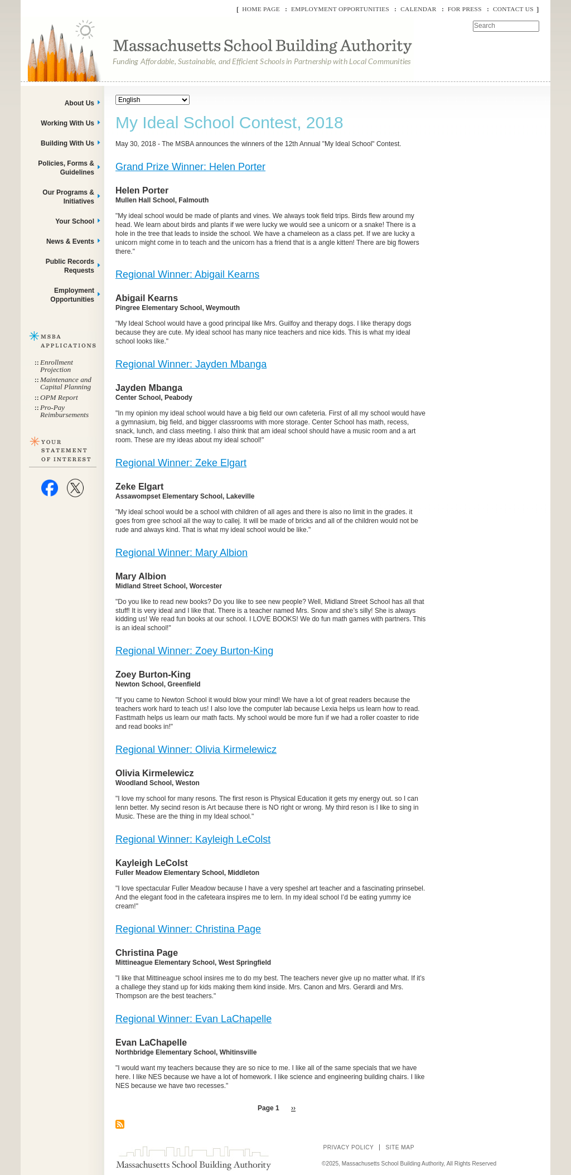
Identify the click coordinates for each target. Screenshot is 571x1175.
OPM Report (59, 397)
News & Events (70, 241)
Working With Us (67, 123)
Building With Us (67, 143)
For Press (465, 9)
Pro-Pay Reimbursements (64, 411)
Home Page (261, 9)
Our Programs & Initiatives (68, 196)
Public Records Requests (70, 266)
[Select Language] (152, 100)
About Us (79, 103)
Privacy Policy (348, 1147)
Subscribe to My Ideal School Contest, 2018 (119, 1124)
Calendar (418, 9)
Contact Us (513, 9)
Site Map (399, 1147)
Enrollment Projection (56, 366)
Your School (74, 221)
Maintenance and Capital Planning (65, 383)
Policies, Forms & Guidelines (66, 167)
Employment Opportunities (340, 9)
